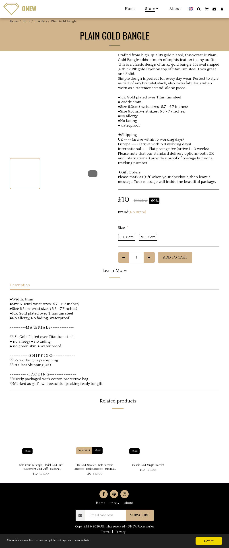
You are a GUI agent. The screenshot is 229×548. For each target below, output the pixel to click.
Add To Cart (175, 257)
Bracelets (41, 21)
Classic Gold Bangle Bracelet (148, 465)
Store (26, 21)
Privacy (121, 533)
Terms (105, 533)
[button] (198, 9)
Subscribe (139, 517)
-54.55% (28, 450)
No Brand (138, 212)
